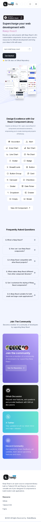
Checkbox (28, 180)
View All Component (20, 208)
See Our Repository (16, 368)
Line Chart (12, 154)
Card (30, 173)
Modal (28, 199)
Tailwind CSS (7, 505)
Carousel (12, 180)
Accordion (14, 142)
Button (30, 167)
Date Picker (28, 186)
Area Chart (12, 148)
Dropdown (13, 193)
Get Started (9, 56)
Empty (13, 199)
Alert (29, 142)
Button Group (14, 173)
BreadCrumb (13, 167)
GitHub (5, 501)
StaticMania (31, 518)
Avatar (13, 161)
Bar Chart (29, 148)
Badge (28, 161)
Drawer (29, 193)
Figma (5, 509)
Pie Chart (29, 154)
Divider (11, 186)
